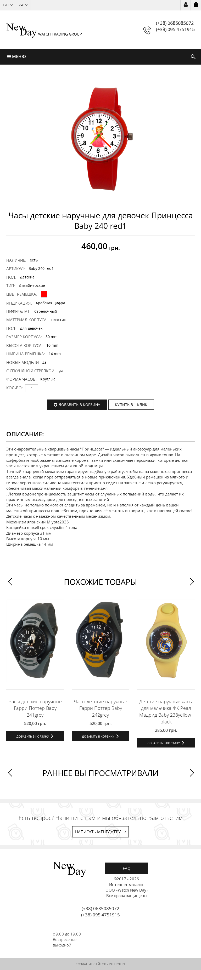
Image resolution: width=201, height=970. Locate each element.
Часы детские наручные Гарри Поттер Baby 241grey (35, 708)
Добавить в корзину (79, 404)
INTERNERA (117, 964)
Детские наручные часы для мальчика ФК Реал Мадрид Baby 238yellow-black (166, 711)
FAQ (127, 868)
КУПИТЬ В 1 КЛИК (131, 404)
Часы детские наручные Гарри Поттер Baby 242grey (100, 708)
